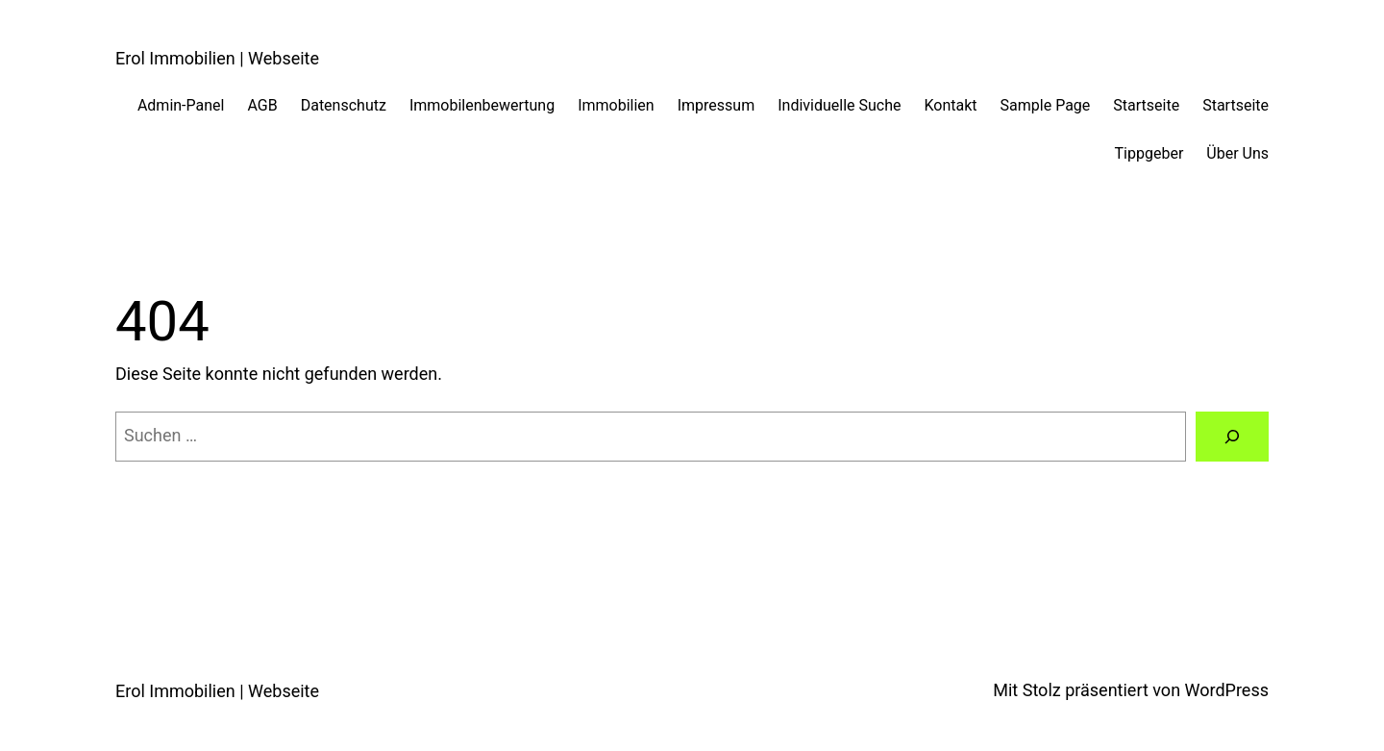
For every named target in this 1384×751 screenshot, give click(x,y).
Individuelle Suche (839, 105)
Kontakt (950, 105)
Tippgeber (1149, 153)
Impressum (716, 105)
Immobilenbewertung (482, 105)
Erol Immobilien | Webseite (217, 58)
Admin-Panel (181, 105)
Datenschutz (343, 105)
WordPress (1227, 690)
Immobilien (616, 105)
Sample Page (1046, 105)
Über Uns (1237, 153)
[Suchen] (1232, 437)
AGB (262, 105)
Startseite (1146, 105)
